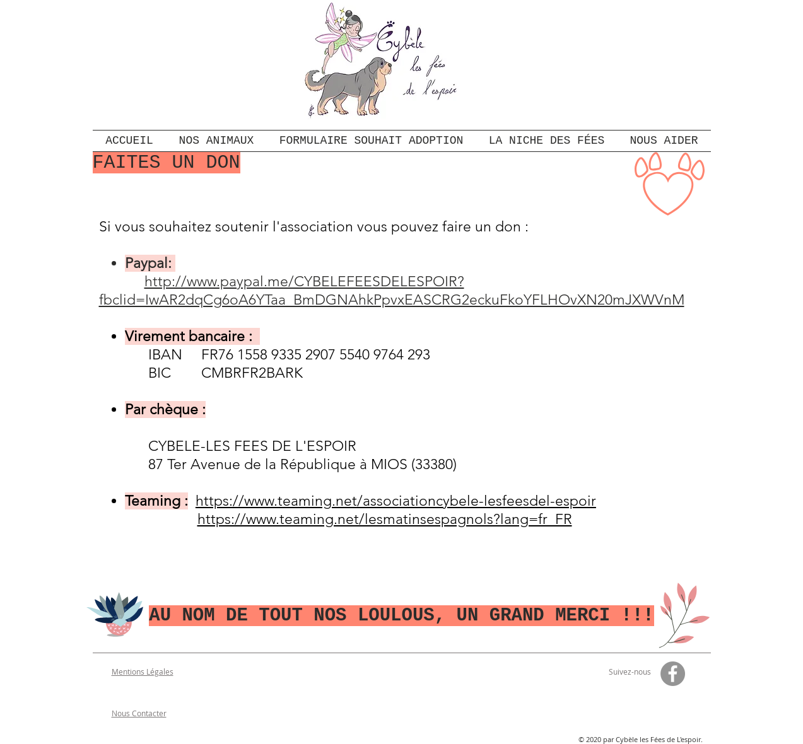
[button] (664, 141)
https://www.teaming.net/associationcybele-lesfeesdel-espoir (396, 500)
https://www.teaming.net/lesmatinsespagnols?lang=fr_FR (384, 519)
